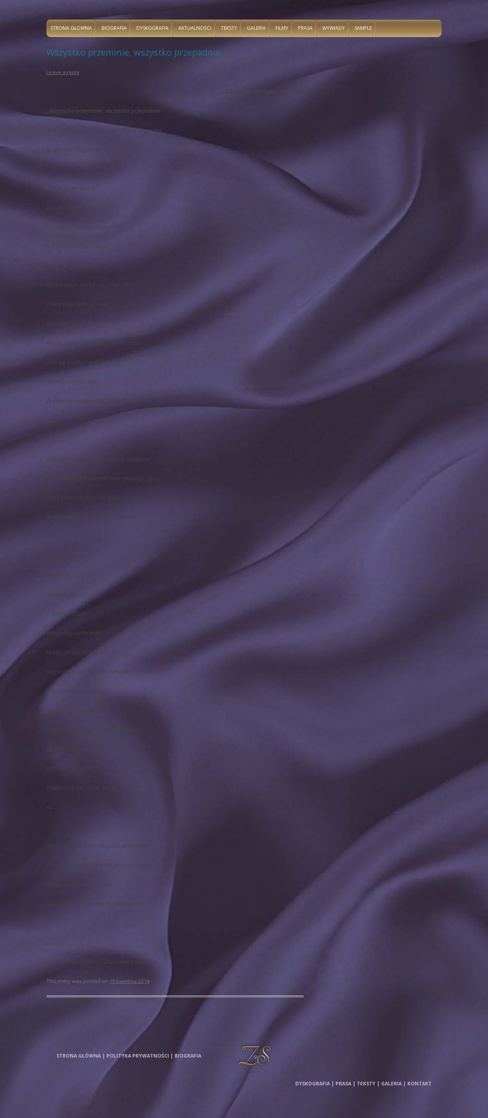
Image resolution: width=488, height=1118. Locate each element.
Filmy (281, 28)
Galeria (256, 28)
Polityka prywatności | (139, 1055)
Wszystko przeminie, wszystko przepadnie (133, 52)
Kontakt (419, 1083)
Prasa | (345, 1083)
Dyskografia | (314, 1083)
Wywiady (333, 28)
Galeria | (393, 1083)
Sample (363, 28)
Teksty (229, 28)
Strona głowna (71, 28)
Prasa (305, 28)
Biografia (114, 28)
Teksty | (368, 1083)
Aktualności (194, 28)
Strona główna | (80, 1055)
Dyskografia (152, 28)
